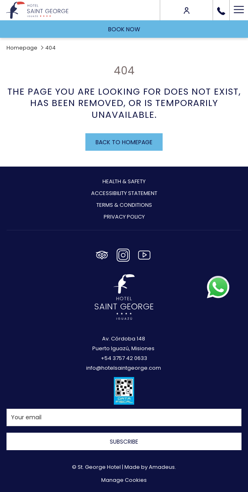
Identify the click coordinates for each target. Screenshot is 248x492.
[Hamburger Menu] (238, 10)
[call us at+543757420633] (221, 10)
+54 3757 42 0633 (124, 358)
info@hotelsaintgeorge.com (123, 368)
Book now (124, 29)
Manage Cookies (124, 480)
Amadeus (162, 467)
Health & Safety (124, 181)
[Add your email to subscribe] (124, 417)
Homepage (22, 48)
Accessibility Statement (124, 193)
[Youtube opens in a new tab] (144, 254)
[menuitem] (124, 183)
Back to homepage (124, 142)
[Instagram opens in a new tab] (123, 254)
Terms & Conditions (124, 205)
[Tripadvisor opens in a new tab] (102, 254)
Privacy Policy (124, 217)
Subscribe (124, 442)
